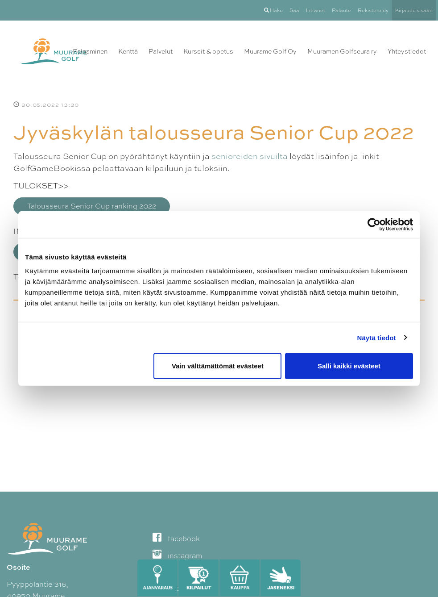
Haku (273, 10)
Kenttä (128, 51)
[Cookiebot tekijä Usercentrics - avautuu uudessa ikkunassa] (374, 224)
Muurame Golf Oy (270, 51)
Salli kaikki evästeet (349, 366)
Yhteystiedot (407, 51)
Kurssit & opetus (208, 51)
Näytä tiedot (376, 337)
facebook (176, 538)
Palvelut (161, 51)
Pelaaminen (90, 51)
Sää (294, 10)
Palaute (341, 10)
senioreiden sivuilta (249, 155)
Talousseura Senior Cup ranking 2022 (91, 206)
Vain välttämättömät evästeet (218, 366)
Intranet (315, 10)
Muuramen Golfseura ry (342, 51)
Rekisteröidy (373, 10)
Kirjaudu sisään (414, 10)
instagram (177, 555)
